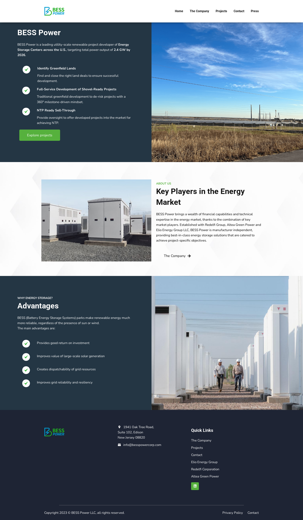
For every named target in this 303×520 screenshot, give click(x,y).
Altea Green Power (205, 476)
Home (179, 11)
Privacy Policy (232, 513)
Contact (239, 11)
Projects (221, 11)
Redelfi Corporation (205, 469)
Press (255, 11)
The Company (199, 11)
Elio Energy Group (204, 462)
